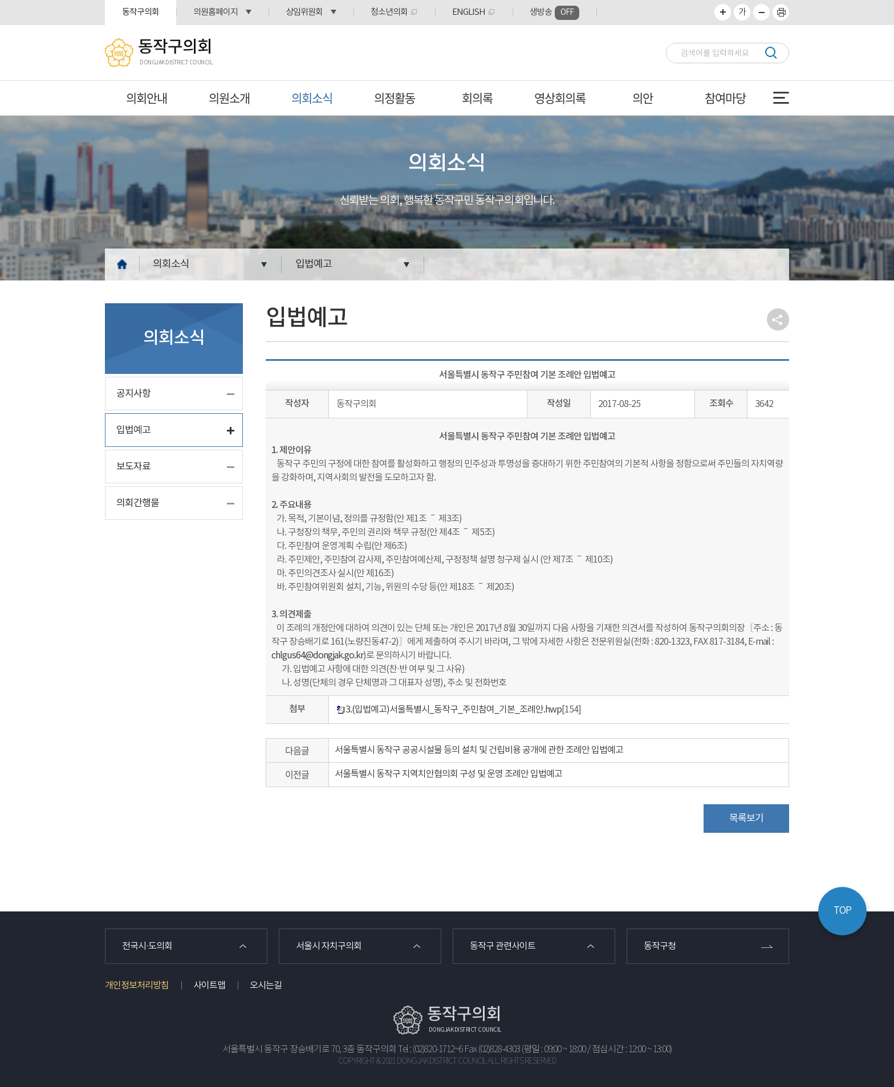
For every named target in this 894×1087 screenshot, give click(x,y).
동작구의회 (140, 12)
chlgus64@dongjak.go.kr (317, 655)
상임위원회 (304, 12)
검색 (771, 52)
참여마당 (725, 98)
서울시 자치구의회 (328, 946)
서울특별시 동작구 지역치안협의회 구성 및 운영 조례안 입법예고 (448, 774)
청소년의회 (389, 12)
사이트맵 (209, 985)
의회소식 (311, 98)
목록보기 (746, 818)
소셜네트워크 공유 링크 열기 (778, 319)
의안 (642, 98)
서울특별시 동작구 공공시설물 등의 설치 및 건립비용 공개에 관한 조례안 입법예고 (479, 750)
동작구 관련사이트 (502, 946)
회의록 (477, 98)
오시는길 (266, 985)
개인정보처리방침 (137, 985)
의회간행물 (137, 503)
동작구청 (660, 946)
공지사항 (133, 394)
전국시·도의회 (147, 946)
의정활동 (394, 98)
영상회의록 (560, 98)
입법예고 (313, 264)
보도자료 (133, 467)
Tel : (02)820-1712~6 (430, 1050)
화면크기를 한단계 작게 (761, 12)
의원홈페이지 (215, 12)
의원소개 (229, 98)
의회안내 (146, 98)
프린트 (781, 12)
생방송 (554, 13)
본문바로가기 (0, 0)
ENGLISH (468, 12)
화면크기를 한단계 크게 (722, 12)
